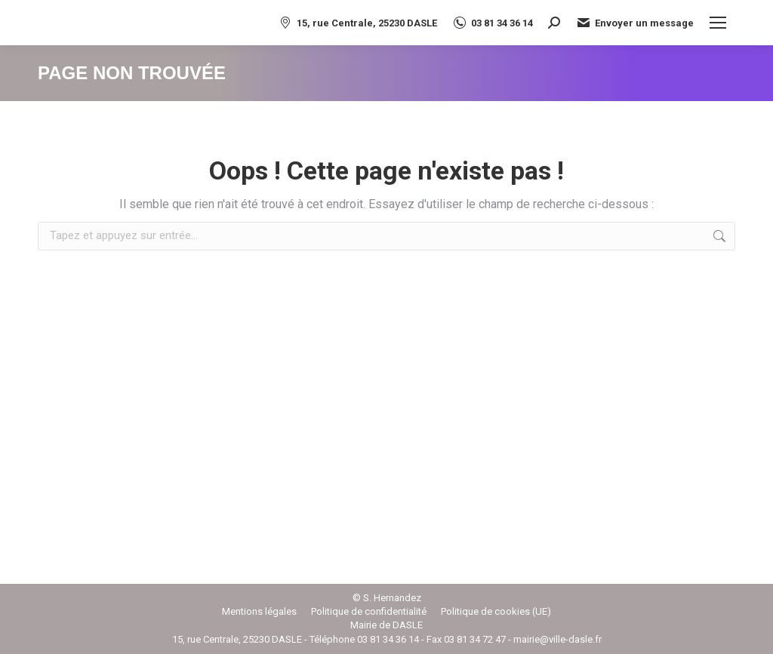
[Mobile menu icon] (718, 23)
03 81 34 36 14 (493, 23)
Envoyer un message (634, 23)
